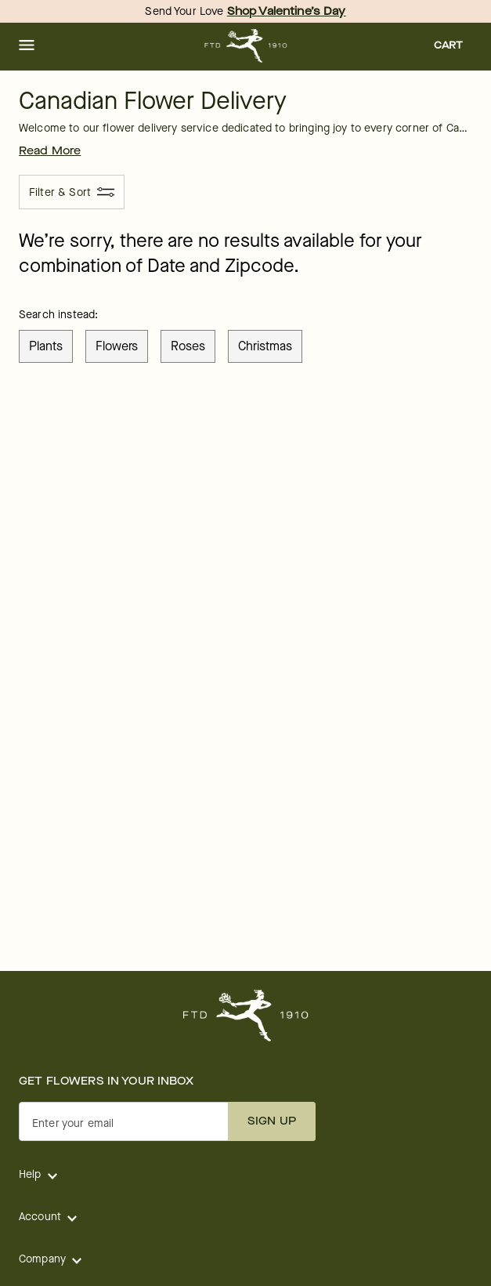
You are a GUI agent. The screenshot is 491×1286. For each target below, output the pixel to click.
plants (46, 346)
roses (188, 346)
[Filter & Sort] (72, 192)
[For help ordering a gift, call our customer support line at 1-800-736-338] (245, 46)
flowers (117, 346)
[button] (26, 46)
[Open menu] (26, 46)
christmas (265, 346)
